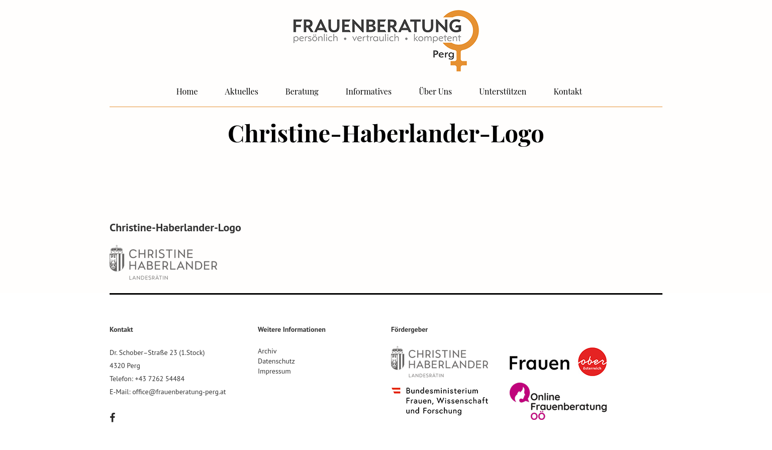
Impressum (274, 371)
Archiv (267, 350)
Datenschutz (276, 361)
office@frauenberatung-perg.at (179, 391)
